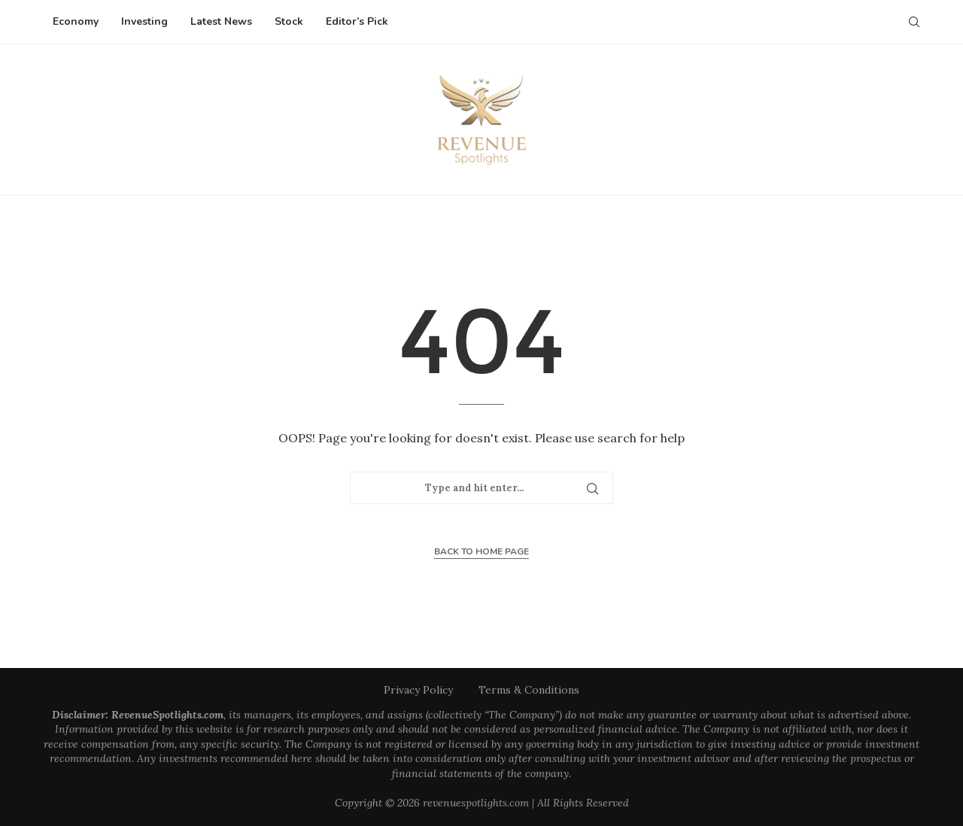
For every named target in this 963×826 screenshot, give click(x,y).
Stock (289, 21)
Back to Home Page (481, 551)
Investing (144, 21)
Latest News (221, 21)
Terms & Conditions (528, 690)
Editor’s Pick (357, 21)
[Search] (914, 22)
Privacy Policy (418, 690)
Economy (76, 21)
